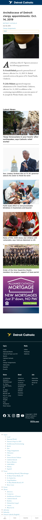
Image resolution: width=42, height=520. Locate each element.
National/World (8, 352)
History (9, 467)
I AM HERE (11, 465)
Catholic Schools (8, 358)
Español (5, 367)
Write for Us (35, 384)
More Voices (7, 406)
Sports (5, 356)
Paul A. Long (7, 396)
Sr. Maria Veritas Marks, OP (7, 386)
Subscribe (35, 378)
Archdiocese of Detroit (22, 386)
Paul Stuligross (6, 403)
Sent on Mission (12, 463)
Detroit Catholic (10, 23)
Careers (20, 395)
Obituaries (6, 365)
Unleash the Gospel (13, 504)
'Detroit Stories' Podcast (14, 458)
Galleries (27, 354)
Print (5, 31)
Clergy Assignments (9, 28)
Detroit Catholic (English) (11, 515)
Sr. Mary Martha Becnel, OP (6, 392)
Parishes (20, 393)
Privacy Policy (30, 418)
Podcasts (27, 352)
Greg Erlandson (11, 481)
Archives (20, 383)
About (5, 490)
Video (26, 349)
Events (5, 369)
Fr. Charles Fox (11, 478)
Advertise (35, 381)
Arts (4, 360)
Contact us (21, 381)
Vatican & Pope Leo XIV (10, 354)
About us (21, 378)
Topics (5, 435)
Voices (5, 472)
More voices (10, 485)
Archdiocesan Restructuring (15, 444)
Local (4, 349)
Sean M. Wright (5, 399)
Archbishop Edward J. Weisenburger (7, 380)
